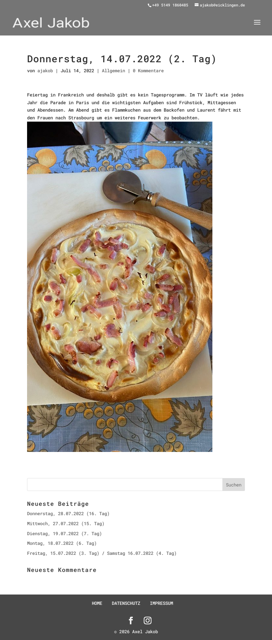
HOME (97, 603)
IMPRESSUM (161, 603)
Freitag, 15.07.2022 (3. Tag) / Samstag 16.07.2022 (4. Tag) (102, 553)
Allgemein (113, 70)
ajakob (45, 70)
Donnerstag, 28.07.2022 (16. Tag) (68, 513)
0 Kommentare (148, 70)
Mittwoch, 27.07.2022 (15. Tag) (65, 523)
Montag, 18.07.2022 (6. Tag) (62, 543)
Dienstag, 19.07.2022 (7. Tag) (64, 533)
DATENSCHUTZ (126, 603)
